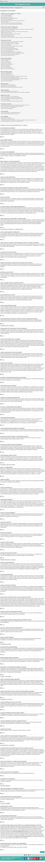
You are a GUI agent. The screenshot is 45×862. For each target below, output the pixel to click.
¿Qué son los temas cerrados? (6, 67)
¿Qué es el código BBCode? (6, 59)
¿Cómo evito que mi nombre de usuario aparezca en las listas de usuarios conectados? (17, 29)
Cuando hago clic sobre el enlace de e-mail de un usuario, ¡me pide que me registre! (16, 37)
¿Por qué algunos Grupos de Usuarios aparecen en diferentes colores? (14, 78)
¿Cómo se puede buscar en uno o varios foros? (10, 96)
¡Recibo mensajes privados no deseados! (8, 86)
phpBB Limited (10, 808)
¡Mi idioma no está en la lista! (6, 32)
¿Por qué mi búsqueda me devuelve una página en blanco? (12, 98)
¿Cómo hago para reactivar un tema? (8, 55)
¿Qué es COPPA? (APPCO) (6, 15)
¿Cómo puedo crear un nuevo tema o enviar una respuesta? (12, 41)
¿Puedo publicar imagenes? (6, 62)
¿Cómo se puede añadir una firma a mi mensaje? (10, 43)
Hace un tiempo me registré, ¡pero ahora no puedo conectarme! (13, 20)
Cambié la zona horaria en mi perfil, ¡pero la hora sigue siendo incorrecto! (14, 31)
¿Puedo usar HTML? (5, 60)
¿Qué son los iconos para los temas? (8, 68)
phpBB (5, 277)
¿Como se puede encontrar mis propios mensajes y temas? (12, 101)
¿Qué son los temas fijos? (6, 66)
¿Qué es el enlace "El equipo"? (6, 80)
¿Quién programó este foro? (6, 117)
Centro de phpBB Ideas (17, 818)
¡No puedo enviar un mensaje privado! (8, 84)
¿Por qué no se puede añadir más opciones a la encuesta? (12, 46)
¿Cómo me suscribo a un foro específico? (8, 107)
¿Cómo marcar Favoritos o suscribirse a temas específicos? (12, 106)
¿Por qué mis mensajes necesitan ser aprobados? (10, 54)
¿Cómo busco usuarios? (5, 99)
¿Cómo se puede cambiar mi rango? (7, 36)
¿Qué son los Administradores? (6, 72)
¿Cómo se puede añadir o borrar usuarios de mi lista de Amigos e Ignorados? (15, 92)
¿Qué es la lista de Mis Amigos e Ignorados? (9, 91)
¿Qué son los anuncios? (5, 65)
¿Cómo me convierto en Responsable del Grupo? (10, 77)
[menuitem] (43, 8)
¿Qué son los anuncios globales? (7, 64)
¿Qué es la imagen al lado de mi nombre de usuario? (11, 33)
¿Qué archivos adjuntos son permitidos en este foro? (11, 112)
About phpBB (14, 810)
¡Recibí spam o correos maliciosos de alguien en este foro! (12, 87)
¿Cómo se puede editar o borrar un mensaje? (9, 42)
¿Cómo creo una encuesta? (6, 44)
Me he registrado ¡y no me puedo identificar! (9, 18)
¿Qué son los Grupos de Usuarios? (7, 75)
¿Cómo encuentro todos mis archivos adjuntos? (10, 113)
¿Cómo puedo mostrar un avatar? (7, 35)
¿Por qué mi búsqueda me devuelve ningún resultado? (11, 97)
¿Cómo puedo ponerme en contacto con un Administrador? (12, 121)
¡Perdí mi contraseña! (5, 21)
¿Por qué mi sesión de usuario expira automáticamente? (11, 22)
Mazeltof (9, 859)
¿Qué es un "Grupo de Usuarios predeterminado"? (10, 79)
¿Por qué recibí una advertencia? (7, 50)
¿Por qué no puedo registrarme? (7, 17)
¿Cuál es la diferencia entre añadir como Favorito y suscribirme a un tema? (15, 105)
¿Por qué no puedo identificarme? (7, 19)
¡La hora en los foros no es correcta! (7, 30)
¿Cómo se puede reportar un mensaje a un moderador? (11, 51)
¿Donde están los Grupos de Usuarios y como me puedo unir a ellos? (14, 76)
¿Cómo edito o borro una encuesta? (7, 47)
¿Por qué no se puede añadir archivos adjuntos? (10, 49)
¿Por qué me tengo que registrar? (7, 14)
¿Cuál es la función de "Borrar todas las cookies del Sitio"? (12, 24)
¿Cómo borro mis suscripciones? (7, 108)
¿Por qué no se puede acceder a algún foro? (9, 48)
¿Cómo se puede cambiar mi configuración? (9, 28)
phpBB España (12, 858)
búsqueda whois (12, 828)
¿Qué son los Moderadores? (6, 73)
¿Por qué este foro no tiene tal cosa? (8, 118)
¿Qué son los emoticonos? (6, 61)
